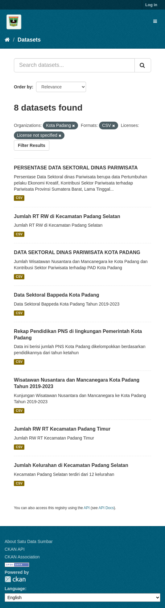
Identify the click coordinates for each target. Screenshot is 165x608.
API (86, 508)
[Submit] (142, 65)
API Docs (106, 508)
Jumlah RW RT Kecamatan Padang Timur (62, 429)
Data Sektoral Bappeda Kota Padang (56, 295)
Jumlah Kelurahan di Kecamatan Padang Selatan (71, 465)
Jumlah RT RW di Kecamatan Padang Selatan (67, 216)
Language (15, 588)
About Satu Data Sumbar (29, 541)
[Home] (7, 40)
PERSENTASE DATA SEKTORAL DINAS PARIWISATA (76, 167)
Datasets (29, 40)
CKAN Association (22, 556)
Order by (23, 86)
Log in (151, 4)
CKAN (15, 579)
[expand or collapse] (155, 21)
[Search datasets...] (74, 65)
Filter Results (31, 145)
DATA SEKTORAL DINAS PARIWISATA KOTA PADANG (77, 252)
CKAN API (15, 549)
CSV (19, 198)
